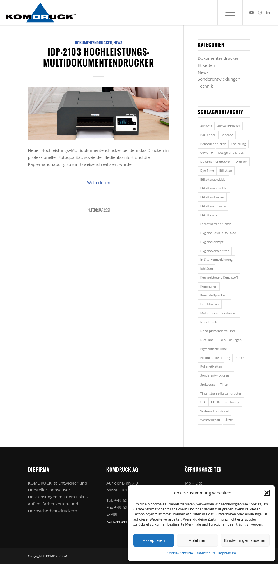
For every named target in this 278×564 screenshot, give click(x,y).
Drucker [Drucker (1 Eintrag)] (241, 161)
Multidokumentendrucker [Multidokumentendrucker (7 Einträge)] (218, 313)
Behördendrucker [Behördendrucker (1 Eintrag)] (213, 144)
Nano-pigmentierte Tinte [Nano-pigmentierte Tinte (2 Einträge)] (218, 331)
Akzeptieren (154, 540)
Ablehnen (197, 540)
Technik (205, 86)
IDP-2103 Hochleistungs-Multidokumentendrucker (98, 57)
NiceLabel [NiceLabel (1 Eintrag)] (207, 340)
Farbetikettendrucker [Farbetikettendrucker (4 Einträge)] (215, 224)
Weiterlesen (98, 182)
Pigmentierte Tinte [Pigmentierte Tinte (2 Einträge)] (213, 349)
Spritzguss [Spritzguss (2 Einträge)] (207, 384)
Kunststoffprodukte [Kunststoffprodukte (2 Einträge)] (214, 295)
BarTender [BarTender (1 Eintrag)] (207, 135)
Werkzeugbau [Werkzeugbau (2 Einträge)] (210, 420)
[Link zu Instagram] (260, 12)
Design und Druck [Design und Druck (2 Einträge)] (231, 152)
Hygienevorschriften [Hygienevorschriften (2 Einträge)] (214, 251)
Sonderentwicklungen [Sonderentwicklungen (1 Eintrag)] (215, 375)
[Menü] (230, 12)
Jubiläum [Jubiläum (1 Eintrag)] (206, 268)
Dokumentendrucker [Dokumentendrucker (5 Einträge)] (215, 161)
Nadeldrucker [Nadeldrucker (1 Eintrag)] (210, 322)
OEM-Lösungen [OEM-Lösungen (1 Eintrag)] (231, 340)
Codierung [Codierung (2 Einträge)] (238, 144)
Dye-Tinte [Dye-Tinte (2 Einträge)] (207, 170)
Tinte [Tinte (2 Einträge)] (224, 384)
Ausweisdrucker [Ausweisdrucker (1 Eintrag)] (228, 126)
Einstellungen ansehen (245, 540)
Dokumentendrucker (93, 42)
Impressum (227, 553)
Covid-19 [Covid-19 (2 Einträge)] (206, 152)
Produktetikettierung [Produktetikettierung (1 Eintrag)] (215, 358)
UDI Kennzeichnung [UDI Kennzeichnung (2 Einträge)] (225, 402)
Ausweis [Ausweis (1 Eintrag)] (206, 126)
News (118, 42)
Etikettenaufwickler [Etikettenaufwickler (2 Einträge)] (214, 188)
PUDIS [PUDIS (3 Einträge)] (239, 358)
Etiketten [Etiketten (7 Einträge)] (225, 170)
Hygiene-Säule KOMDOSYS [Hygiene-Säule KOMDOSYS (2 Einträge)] (219, 233)
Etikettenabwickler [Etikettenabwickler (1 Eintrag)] (213, 179)
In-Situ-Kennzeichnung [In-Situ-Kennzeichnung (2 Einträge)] (216, 259)
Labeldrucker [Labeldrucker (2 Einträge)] (209, 304)
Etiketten (206, 65)
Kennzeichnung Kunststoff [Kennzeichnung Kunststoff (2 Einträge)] (219, 277)
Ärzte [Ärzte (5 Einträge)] (229, 420)
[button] (267, 493)
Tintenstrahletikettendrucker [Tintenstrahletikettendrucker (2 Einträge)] (221, 393)
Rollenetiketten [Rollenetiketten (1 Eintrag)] (211, 366)
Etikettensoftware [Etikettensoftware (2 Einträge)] (213, 206)
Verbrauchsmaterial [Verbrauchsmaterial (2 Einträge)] (214, 411)
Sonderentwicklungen (219, 79)
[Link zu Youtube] (251, 12)
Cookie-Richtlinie (180, 553)
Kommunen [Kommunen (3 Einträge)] (208, 286)
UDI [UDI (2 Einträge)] (203, 402)
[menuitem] (230, 12)
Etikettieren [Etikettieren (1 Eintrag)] (208, 215)
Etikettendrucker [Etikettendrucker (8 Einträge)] (212, 197)
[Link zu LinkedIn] (268, 12)
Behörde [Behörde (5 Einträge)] (227, 135)
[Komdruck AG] (41, 12)
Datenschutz (205, 553)
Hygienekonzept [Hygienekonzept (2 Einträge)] (212, 242)
